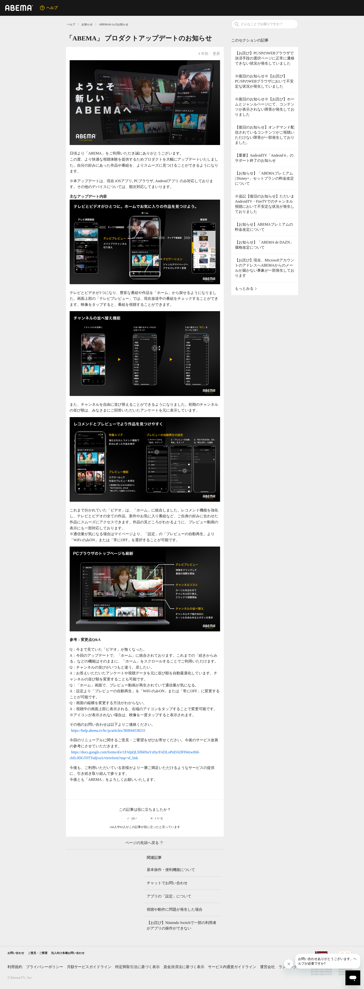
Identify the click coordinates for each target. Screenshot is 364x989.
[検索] (264, 24)
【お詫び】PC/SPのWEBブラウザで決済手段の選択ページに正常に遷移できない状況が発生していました (264, 58)
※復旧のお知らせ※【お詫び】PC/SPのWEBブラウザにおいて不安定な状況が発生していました (264, 81)
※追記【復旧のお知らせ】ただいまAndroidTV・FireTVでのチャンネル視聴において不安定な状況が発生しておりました (264, 204)
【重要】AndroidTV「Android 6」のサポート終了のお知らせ (264, 157)
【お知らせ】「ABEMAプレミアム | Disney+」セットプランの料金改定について (264, 178)
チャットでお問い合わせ (167, 883)
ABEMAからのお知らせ (113, 24)
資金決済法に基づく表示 (183, 968)
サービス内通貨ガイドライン (232, 968)
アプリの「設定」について (169, 896)
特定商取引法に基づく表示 (137, 968)
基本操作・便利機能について (171, 870)
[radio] (132, 818)
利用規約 (14, 968)
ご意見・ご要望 (46, 954)
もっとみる (244, 288)
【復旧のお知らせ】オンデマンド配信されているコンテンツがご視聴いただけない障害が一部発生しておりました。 (264, 135)
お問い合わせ (18, 954)
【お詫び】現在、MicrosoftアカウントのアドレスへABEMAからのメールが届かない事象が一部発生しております (264, 267)
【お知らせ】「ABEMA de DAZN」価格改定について (264, 244)
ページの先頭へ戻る (144, 843)
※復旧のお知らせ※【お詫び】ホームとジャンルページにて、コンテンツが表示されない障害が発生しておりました (264, 106)
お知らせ (87, 24)
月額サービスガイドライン (89, 968)
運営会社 (267, 968)
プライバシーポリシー (44, 968)
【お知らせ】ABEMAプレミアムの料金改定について (264, 226)
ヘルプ (71, 24)
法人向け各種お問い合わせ (85, 954)
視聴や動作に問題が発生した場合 (174, 909)
